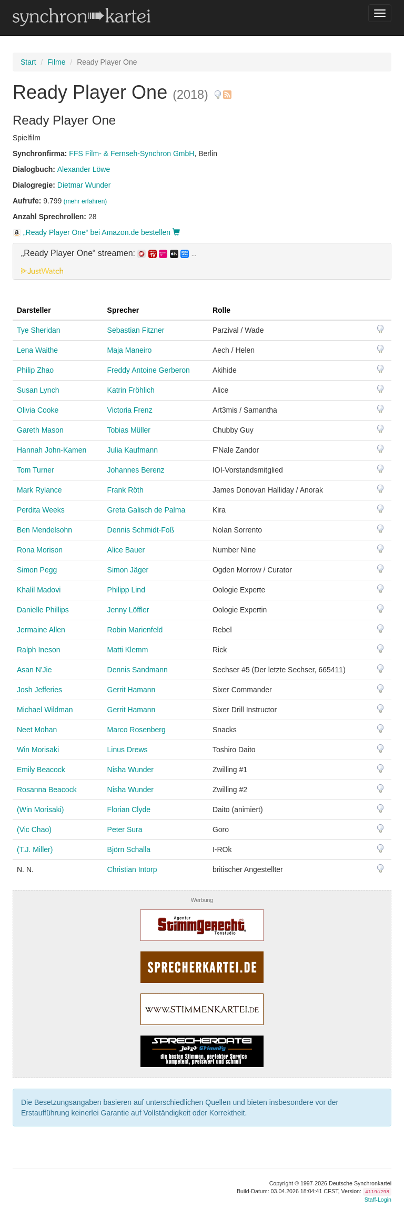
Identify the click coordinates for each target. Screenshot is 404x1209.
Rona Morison (40, 550)
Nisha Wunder (130, 769)
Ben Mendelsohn (44, 530)
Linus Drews (127, 749)
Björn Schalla (129, 849)
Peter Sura (125, 829)
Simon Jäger (128, 570)
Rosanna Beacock (47, 789)
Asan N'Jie (34, 669)
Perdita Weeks (41, 510)
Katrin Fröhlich (131, 390)
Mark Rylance (39, 490)
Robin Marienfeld (135, 630)
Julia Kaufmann (132, 450)
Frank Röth (125, 490)
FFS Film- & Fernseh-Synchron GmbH (131, 153)
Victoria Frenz (130, 410)
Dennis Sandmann (137, 669)
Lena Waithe (37, 350)
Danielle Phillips (43, 610)
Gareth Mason (40, 430)
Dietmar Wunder (84, 185)
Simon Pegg (37, 570)
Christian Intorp (132, 869)
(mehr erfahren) (85, 201)
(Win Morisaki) (40, 809)
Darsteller (34, 310)
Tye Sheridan (38, 330)
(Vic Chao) (34, 829)
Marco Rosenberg (136, 729)
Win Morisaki (38, 749)
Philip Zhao (35, 370)
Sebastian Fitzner (136, 330)
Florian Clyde (128, 809)
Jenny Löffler (128, 610)
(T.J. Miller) (35, 849)
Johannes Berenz (136, 470)
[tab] (202, 261)
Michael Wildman (45, 709)
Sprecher (123, 310)
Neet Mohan (37, 729)
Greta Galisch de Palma (146, 510)
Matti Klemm (127, 650)
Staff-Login (378, 1199)
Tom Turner (35, 470)
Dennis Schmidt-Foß (141, 530)
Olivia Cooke (37, 410)
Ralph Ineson (38, 650)
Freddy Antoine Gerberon (148, 370)
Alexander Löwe (83, 169)
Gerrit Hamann (131, 689)
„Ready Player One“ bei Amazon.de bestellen (96, 232)
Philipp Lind (126, 590)
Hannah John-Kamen (51, 450)
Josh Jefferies (39, 689)
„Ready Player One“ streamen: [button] (109, 253)
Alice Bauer (126, 550)
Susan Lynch (38, 390)
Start (28, 62)
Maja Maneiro (129, 350)
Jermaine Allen (41, 630)
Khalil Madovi (38, 590)
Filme (56, 62)
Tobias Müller (128, 430)
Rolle (221, 310)
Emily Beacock (41, 769)
